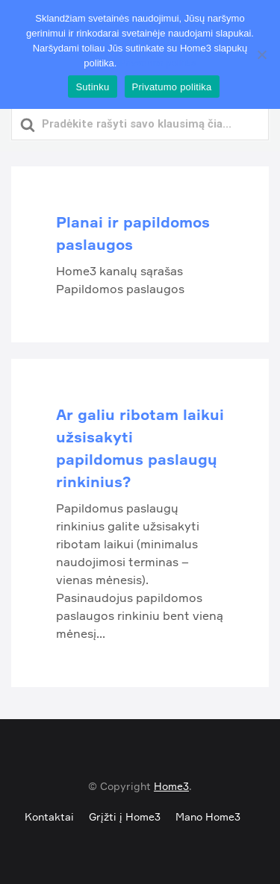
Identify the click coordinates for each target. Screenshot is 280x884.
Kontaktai (49, 816)
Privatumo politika (157, 63)
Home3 (171, 786)
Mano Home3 (207, 816)
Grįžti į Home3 (125, 816)
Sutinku (92, 87)
